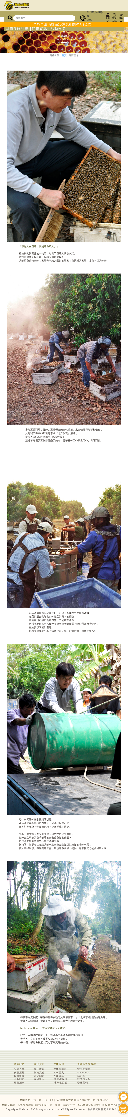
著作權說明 (60, 1082)
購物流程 (39, 1072)
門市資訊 (39, 28)
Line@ (81, 1076)
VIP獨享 (59, 1076)
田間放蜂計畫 (17, 28)
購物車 (121, 18)
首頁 (64, 55)
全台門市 (19, 1079)
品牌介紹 (19, 1069)
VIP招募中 (60, 1069)
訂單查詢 (114, 18)
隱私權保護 (60, 1079)
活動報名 (58, 28)
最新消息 (19, 1082)
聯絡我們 (82, 1082)
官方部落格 (84, 1069)
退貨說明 (39, 1079)
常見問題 (39, 1076)
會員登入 (108, 18)
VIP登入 (59, 1072)
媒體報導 (19, 1076)
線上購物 (39, 1069)
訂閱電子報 (84, 1079)
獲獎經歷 (19, 1072)
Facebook (83, 1072)
